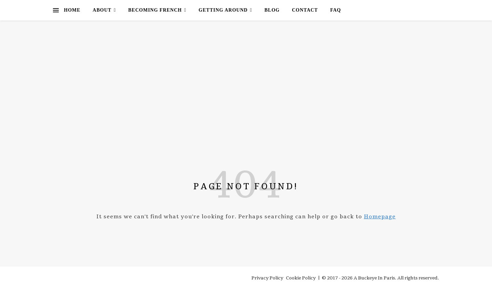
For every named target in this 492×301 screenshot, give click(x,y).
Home (72, 10)
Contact (305, 10)
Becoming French (155, 10)
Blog (271, 10)
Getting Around (223, 10)
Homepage (380, 216)
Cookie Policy (301, 278)
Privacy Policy (267, 278)
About (102, 10)
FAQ (335, 10)
